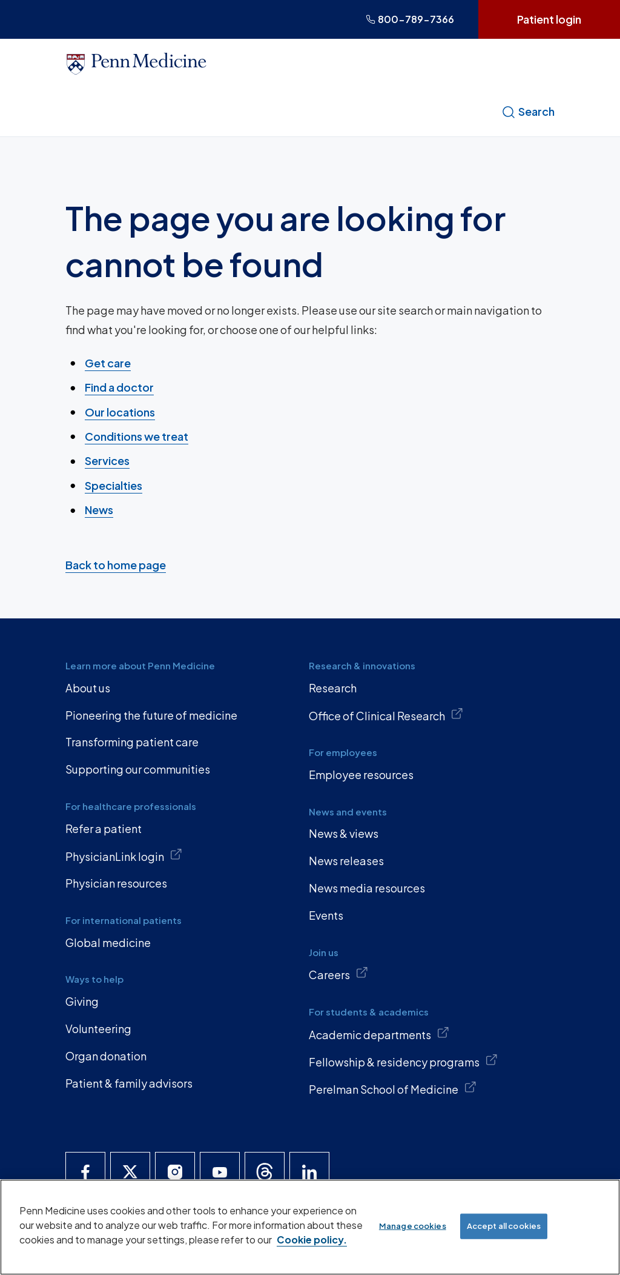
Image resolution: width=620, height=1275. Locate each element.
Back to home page (115, 565)
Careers (338, 974)
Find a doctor (119, 387)
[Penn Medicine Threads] (264, 1172)
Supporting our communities (137, 769)
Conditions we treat (136, 436)
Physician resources (116, 883)
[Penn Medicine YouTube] (219, 1172)
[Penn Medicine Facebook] (85, 1172)
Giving (82, 1001)
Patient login (549, 19)
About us (87, 688)
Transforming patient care (132, 742)
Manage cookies (412, 1226)
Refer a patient (103, 828)
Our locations (120, 411)
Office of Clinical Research (386, 715)
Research (333, 688)
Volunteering (98, 1029)
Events (326, 915)
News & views (343, 833)
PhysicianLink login (123, 855)
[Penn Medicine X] (130, 1172)
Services (107, 460)
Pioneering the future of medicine (151, 715)
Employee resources (361, 774)
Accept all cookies (504, 1226)
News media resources (367, 888)
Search (528, 111)
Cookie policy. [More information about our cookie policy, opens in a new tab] (312, 1239)
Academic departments (379, 1034)
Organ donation (106, 1056)
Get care (108, 363)
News (99, 510)
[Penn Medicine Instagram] (175, 1172)
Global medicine (108, 942)
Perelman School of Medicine (393, 1088)
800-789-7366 (410, 19)
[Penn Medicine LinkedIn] (309, 1172)
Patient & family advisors (129, 1083)
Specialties (113, 485)
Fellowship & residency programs (403, 1061)
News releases (346, 861)
